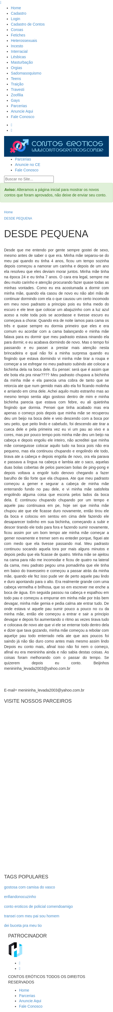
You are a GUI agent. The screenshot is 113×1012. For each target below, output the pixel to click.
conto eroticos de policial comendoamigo (38, 906)
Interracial (19, 51)
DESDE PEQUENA (18, 218)
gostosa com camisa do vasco (29, 887)
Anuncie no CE (27, 164)
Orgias (16, 68)
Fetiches (18, 35)
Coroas (17, 29)
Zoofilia (17, 95)
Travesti (17, 89)
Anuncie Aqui (22, 111)
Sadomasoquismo (26, 73)
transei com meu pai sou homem (31, 916)
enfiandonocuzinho (20, 896)
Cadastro (18, 13)
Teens (16, 78)
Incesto (17, 46)
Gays (15, 100)
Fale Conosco (22, 117)
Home (16, 8)
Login (15, 19)
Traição (17, 84)
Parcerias (19, 106)
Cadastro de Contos (28, 24)
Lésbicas (18, 57)
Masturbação (22, 62)
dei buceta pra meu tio (23, 925)
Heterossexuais (24, 40)
